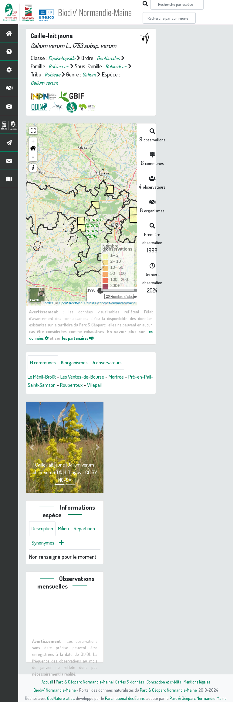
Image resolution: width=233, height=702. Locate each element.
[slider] (100, 291)
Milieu (67, 529)
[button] (33, 149)
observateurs (114, 362)
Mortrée (126, 377)
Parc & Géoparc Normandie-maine (110, 303)
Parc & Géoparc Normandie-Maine (82, 681)
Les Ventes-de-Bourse (88, 377)
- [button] (33, 157)
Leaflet (48, 303)
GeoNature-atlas (59, 698)
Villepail (117, 385)
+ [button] (33, 141)
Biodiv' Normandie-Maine (99, 12)
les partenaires (82, 338)
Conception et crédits (164, 681)
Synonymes (72, 543)
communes (44, 362)
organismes (78, 362)
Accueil (44, 681)
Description (44, 529)
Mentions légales (199, 681)
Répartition (43, 543)
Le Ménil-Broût (43, 377)
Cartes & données (129, 681)
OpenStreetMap (71, 303)
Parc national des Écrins (124, 698)
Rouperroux (92, 385)
